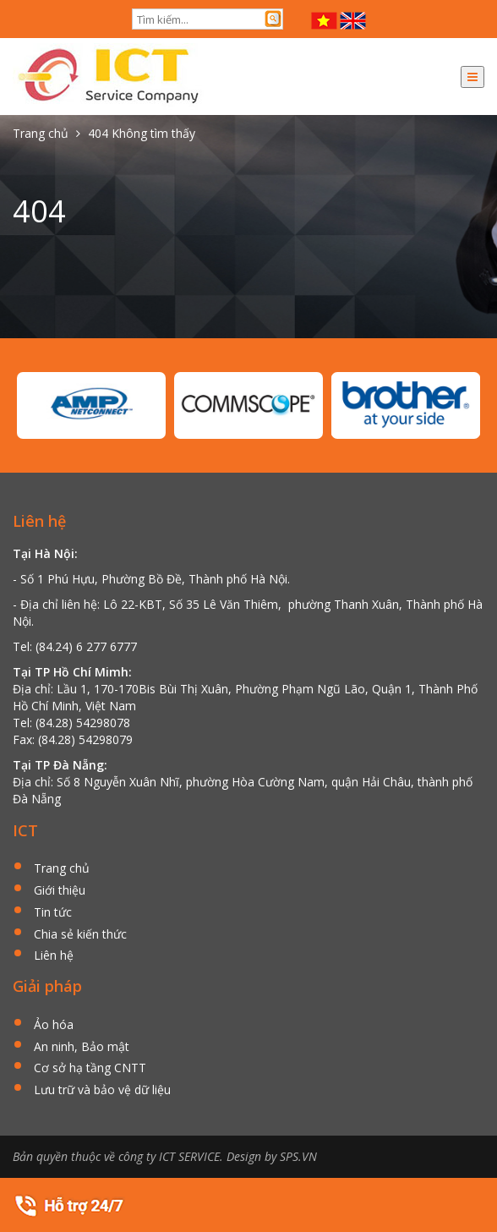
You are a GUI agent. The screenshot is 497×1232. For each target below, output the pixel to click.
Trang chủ (62, 869)
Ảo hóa (54, 1025)
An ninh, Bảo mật (81, 1047)
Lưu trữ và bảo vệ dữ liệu (102, 1090)
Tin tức (53, 913)
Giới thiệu (59, 891)
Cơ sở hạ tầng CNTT (90, 1068)
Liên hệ (54, 956)
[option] (91, 405)
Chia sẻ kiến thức (80, 935)
